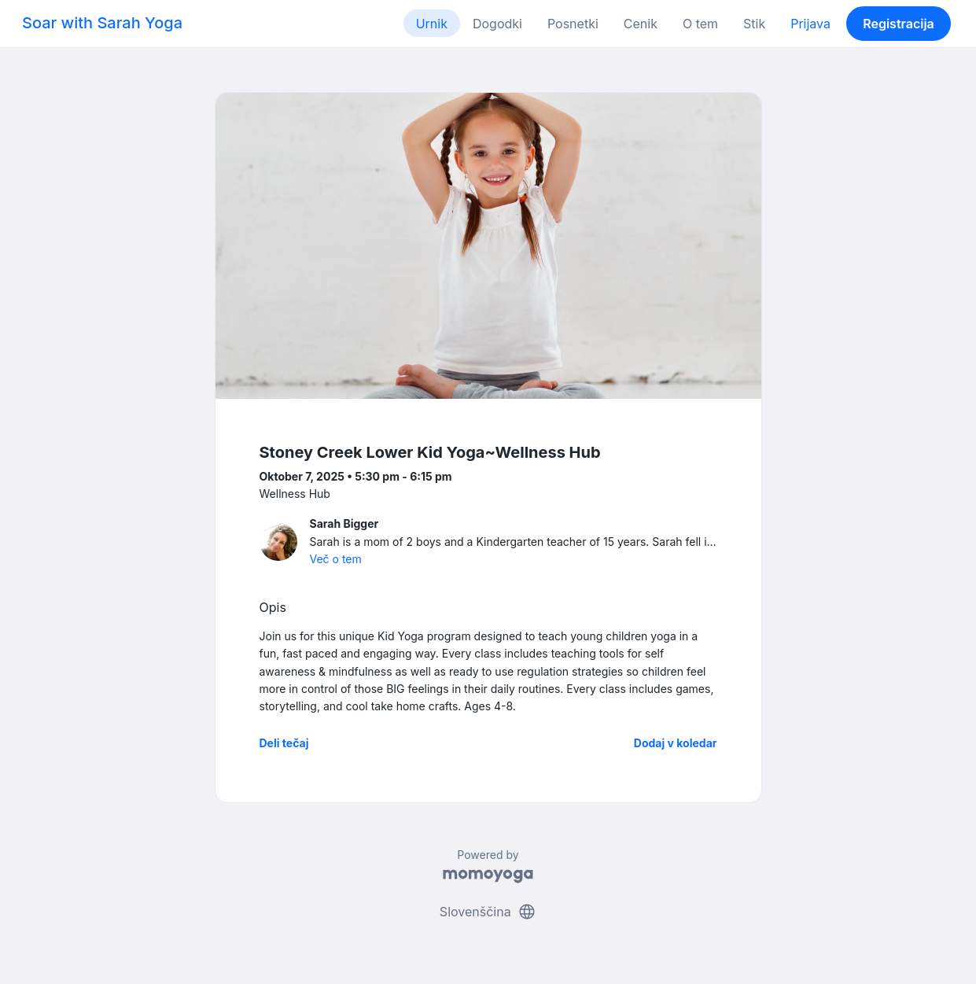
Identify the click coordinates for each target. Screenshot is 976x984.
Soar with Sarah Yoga (102, 22)
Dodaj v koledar (675, 743)
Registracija (898, 23)
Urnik (431, 23)
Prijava (810, 23)
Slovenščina (488, 911)
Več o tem (336, 559)
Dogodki (497, 23)
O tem (700, 23)
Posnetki (572, 23)
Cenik (640, 23)
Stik (754, 23)
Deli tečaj (284, 743)
